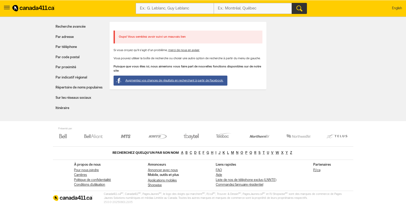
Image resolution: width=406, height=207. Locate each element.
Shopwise (155, 185)
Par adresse (65, 37)
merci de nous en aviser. (184, 50)
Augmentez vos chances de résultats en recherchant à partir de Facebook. (169, 80)
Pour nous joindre (86, 170)
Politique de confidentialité (92, 180)
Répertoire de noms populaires (79, 87)
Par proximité (66, 67)
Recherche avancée (71, 26)
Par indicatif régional (71, 77)
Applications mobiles (162, 180)
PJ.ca (316, 170)
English (397, 8)
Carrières (80, 175)
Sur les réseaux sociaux (73, 98)
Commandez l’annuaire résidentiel (239, 184)
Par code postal (68, 57)
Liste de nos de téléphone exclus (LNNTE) (246, 180)
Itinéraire (62, 108)
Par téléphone (66, 47)
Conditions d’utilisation (89, 184)
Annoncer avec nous (163, 170)
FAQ (219, 170)
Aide (219, 175)
